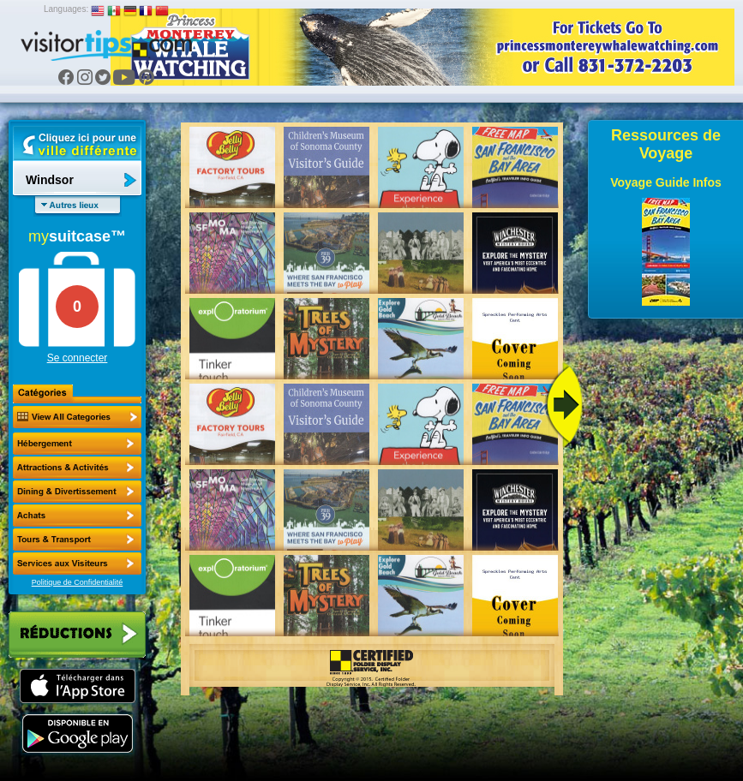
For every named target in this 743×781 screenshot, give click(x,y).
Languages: (66, 9)
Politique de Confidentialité (77, 582)
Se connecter (77, 358)
